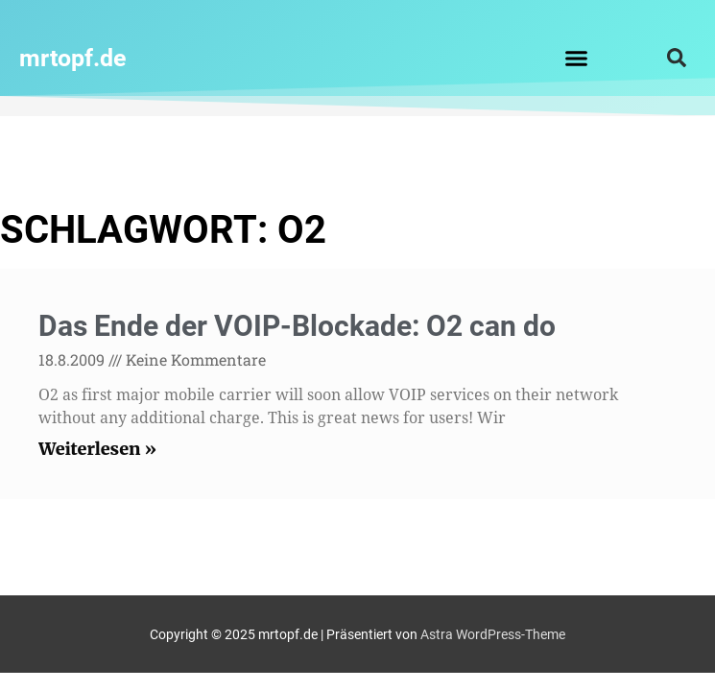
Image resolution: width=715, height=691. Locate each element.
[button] (577, 57)
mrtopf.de (73, 58)
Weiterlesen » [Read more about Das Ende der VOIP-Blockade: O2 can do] (97, 449)
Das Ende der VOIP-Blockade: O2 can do (297, 326)
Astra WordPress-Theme (492, 634)
